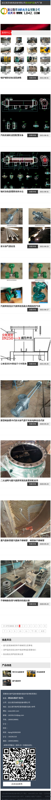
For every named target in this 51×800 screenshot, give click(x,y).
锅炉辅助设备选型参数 (11, 78)
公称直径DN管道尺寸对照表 (13, 364)
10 (20, 631)
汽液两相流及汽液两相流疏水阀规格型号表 (20, 306)
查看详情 (32, 78)
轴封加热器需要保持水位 (12, 191)
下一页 (34, 631)
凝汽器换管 (16, 681)
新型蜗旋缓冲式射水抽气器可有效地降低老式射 (22, 420)
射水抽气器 (30, 3)
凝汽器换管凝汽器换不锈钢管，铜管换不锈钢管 (22, 540)
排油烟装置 (41, 672)
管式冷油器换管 (18, 672)
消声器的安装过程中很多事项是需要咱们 (19, 650)
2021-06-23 (44, 246)
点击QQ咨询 (16, 784)
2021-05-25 (44, 364)
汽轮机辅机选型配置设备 (12, 135)
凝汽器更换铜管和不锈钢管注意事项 (17, 645)
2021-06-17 (44, 310)
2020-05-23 (44, 424)
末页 (42, 631)
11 (26, 631)
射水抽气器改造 (8, 246)
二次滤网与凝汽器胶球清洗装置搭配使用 (19, 480)
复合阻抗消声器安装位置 (13, 654)
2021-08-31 (44, 78)
